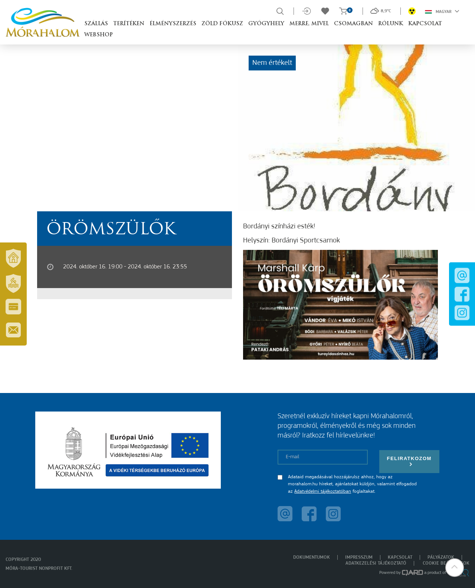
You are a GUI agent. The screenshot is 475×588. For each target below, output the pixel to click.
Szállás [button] (96, 24)
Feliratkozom (409, 461)
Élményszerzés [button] (173, 24)
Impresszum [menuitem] (359, 557)
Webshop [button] (98, 35)
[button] (454, 567)
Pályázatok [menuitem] (441, 557)
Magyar (442, 11)
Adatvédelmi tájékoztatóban (322, 491)
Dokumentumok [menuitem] (311, 557)
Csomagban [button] (353, 24)
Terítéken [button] (128, 24)
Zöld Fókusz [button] (222, 24)
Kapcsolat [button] (425, 24)
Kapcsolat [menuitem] (400, 557)
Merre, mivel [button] (309, 24)
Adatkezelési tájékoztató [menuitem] (375, 563)
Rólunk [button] (390, 24)
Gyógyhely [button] (266, 24)
